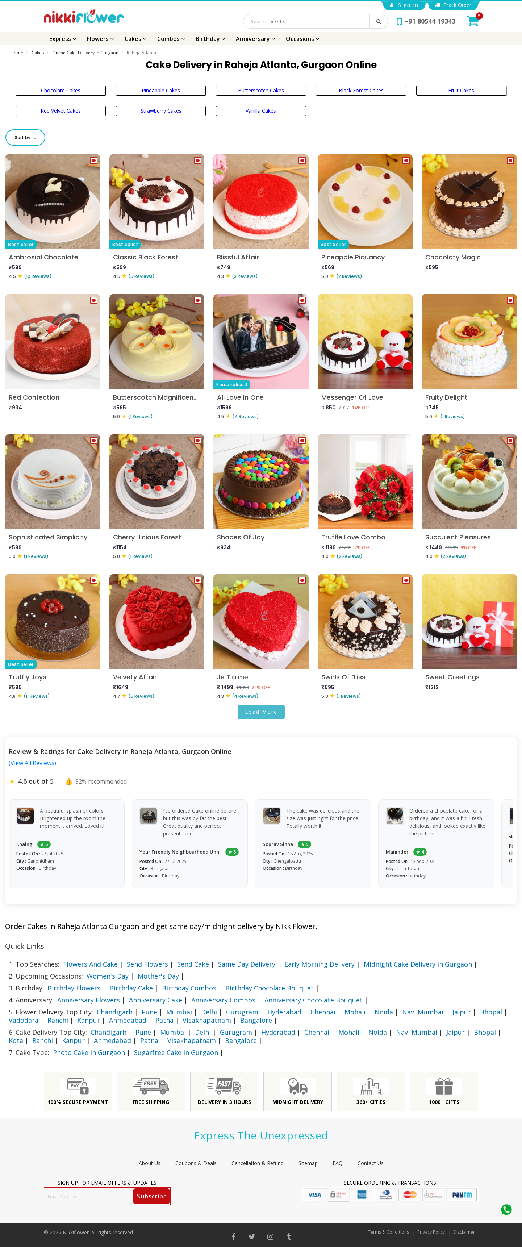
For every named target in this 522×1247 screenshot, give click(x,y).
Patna (164, 1020)
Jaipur (461, 1012)
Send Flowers (147, 964)
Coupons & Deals (196, 1163)
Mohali (355, 1012)
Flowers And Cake (90, 964)
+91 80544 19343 (426, 21)
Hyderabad (284, 1012)
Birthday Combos (189, 988)
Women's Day (108, 976)
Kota (16, 1040)
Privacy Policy (431, 1232)
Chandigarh (115, 1012)
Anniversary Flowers (88, 1000)
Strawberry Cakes (161, 110)
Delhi (209, 1012)
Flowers (100, 39)
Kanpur (88, 1020)
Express (62, 39)
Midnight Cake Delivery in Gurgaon (418, 964)
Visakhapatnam (207, 1020)
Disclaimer (464, 1232)
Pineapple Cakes (161, 90)
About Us (149, 1163)
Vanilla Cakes (261, 110)
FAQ (338, 1163)
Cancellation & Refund (257, 1163)
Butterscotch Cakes (261, 90)
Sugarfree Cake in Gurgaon (176, 1052)
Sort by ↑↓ (25, 137)
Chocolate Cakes (60, 90)
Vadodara (23, 1020)
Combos (171, 39)
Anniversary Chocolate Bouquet (313, 1000)
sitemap (308, 1163)
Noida (384, 1012)
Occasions (302, 39)
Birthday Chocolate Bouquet (269, 988)
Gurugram (242, 1012)
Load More (261, 711)
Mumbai (179, 1012)
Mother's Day (158, 976)
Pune (149, 1012)
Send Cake (193, 964)
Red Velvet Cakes (61, 110)
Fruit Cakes (461, 90)
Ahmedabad (127, 1020)
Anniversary (255, 39)
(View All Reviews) (32, 763)
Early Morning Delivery (319, 964)
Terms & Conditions (388, 1232)
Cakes (135, 39)
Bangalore (256, 1020)
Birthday (210, 39)
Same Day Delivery (246, 964)
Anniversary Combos (223, 1000)
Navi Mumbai (422, 1012)
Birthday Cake (131, 988)
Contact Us (371, 1163)
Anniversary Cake (155, 1000)
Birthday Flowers (73, 988)
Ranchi (57, 1020)
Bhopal (491, 1012)
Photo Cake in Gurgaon (89, 1052)
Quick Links (24, 946)
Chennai (322, 1012)
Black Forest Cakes (361, 90)
